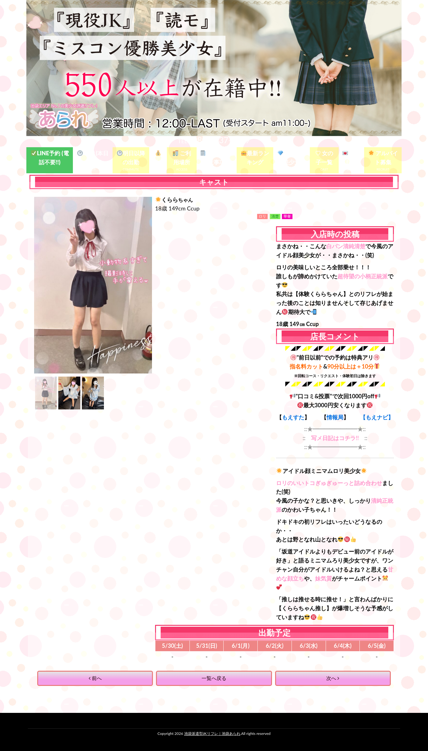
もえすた (293, 417)
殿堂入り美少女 (292, 158)
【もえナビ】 (377, 417)
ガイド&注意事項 (217, 158)
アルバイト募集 (383, 158)
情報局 (335, 417)
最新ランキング (255, 158)
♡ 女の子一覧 (324, 158)
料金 (158, 158)
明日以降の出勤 (131, 158)
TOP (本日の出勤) (93, 158)
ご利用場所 (182, 158)
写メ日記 (351, 158)
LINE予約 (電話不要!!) (50, 158)
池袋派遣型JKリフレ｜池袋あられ (212, 733)
